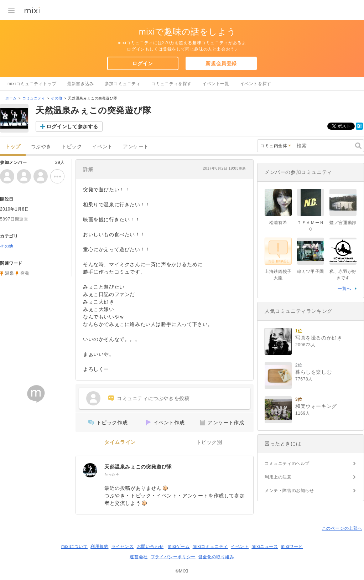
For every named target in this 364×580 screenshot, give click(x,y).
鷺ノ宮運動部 (343, 222)
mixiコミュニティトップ (31, 83)
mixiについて (74, 546)
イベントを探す (255, 83)
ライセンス (122, 546)
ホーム (11, 98)
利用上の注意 (278, 477)
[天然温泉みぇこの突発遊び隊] (90, 470)
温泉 (9, 273)
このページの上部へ (342, 528)
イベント (102, 146)
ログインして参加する (72, 126)
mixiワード (292, 546)
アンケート (136, 146)
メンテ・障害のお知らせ (289, 490)
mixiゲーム (179, 546)
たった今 (111, 474)
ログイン (142, 63)
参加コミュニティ (123, 83)
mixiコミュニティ (210, 546)
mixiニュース (264, 546)
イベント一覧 (215, 83)
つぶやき (41, 146)
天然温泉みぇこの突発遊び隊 (138, 467)
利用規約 (99, 546)
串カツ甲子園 (310, 271)
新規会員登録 (221, 63)
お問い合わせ (150, 546)
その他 (56, 98)
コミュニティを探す (171, 83)
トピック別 (209, 442)
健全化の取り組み (216, 556)
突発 (24, 273)
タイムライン (120, 442)
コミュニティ (33, 98)
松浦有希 (278, 222)
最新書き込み (80, 83)
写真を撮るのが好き (318, 338)
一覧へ (344, 288)
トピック (71, 146)
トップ (13, 146)
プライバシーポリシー (173, 556)
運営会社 (138, 556)
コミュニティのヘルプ (287, 463)
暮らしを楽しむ (313, 372)
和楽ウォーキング (316, 406)
